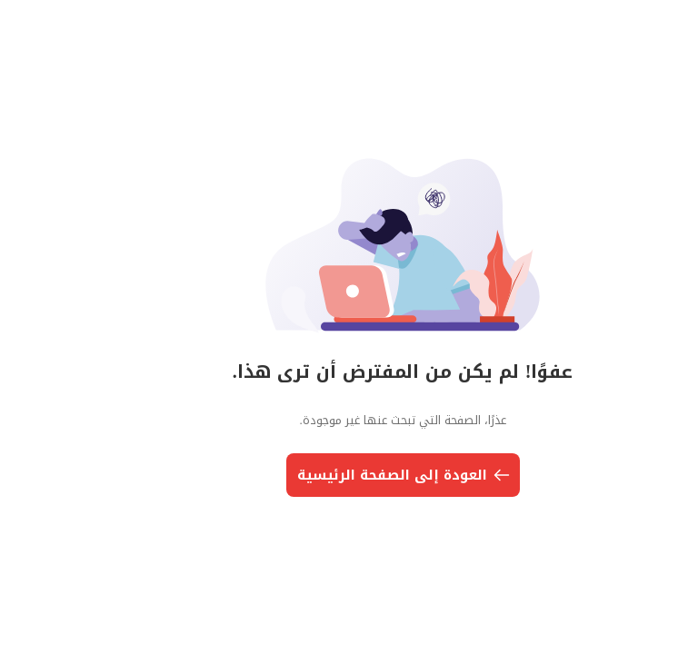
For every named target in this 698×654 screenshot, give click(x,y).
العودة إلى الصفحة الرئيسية (351, 475)
